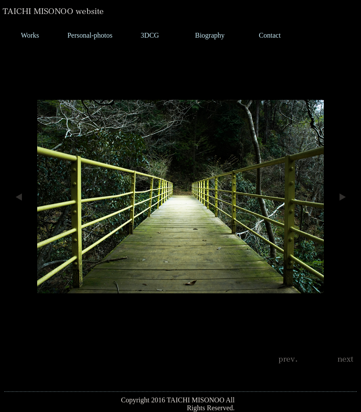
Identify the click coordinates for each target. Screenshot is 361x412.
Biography (210, 35)
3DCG (150, 35)
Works (30, 35)
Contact (270, 35)
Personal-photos (89, 35)
